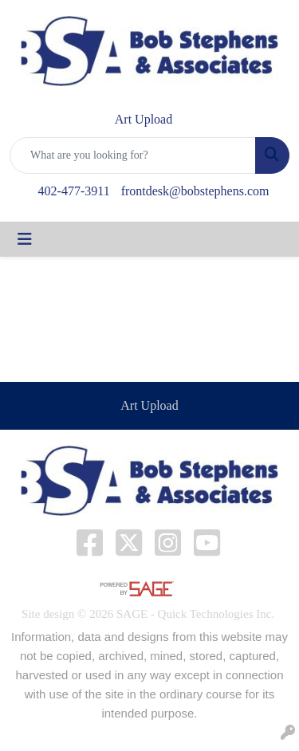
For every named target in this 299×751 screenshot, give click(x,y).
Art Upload (149, 405)
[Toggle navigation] (24, 239)
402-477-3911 (74, 191)
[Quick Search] (133, 155)
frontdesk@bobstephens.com (195, 191)
